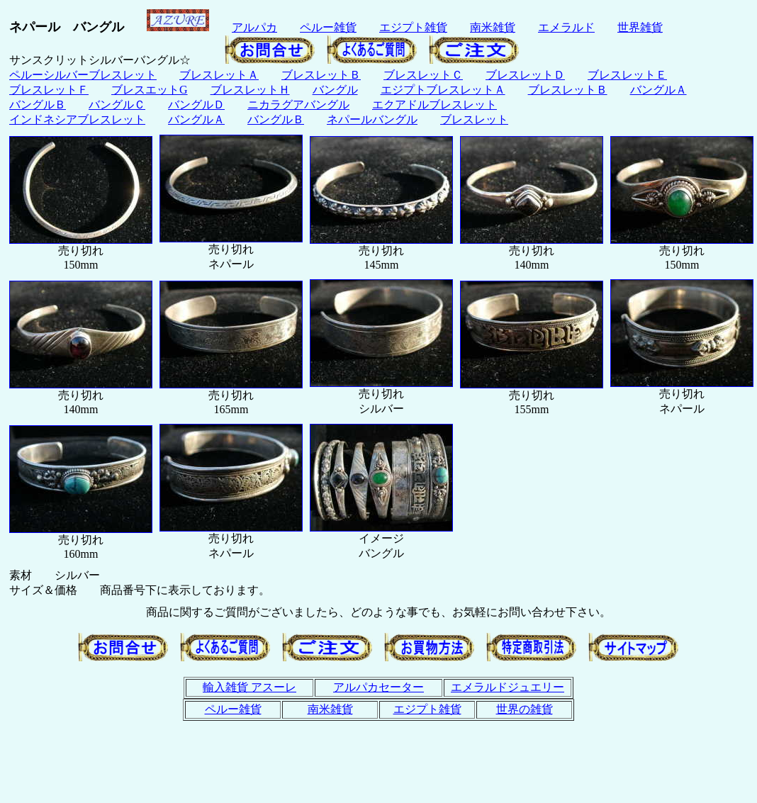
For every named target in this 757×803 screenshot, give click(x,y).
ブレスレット (474, 119)
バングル (335, 90)
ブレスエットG (149, 90)
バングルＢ (37, 105)
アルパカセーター (378, 687)
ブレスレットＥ (627, 75)
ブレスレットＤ (525, 75)
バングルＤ (196, 105)
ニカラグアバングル (298, 105)
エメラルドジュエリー (507, 687)
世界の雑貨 (524, 709)
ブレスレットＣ (423, 75)
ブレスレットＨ (250, 90)
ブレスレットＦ (49, 90)
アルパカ (254, 27)
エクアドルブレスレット (434, 105)
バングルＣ (117, 105)
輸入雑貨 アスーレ (249, 687)
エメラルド (566, 27)
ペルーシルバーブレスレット (83, 75)
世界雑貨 (640, 27)
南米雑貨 (492, 27)
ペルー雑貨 (328, 27)
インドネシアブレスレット (77, 119)
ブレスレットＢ (321, 75)
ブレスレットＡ (219, 75)
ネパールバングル (372, 119)
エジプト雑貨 (413, 27)
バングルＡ (658, 90)
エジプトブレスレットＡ (443, 90)
